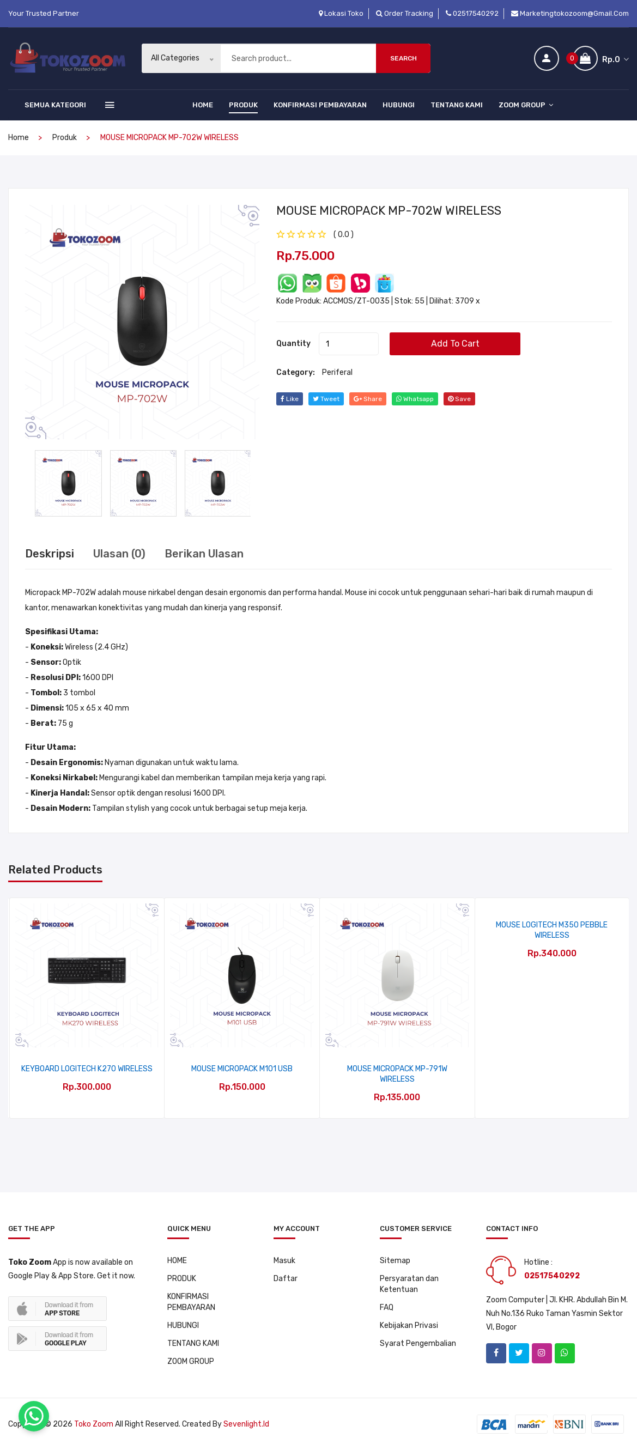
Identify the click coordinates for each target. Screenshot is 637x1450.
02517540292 (472, 13)
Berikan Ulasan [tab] (204, 553)
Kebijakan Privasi (409, 1325)
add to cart (455, 343)
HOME (202, 105)
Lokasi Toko (341, 13)
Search (403, 58)
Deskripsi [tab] (49, 553)
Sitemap (395, 1260)
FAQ (386, 1307)
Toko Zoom (93, 1424)
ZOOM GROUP (526, 105)
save (459, 398)
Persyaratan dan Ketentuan (409, 1284)
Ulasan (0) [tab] (119, 553)
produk (64, 137)
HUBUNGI (399, 105)
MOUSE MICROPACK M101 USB (242, 1068)
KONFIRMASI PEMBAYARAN (320, 105)
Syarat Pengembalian (418, 1343)
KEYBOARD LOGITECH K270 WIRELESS (87, 1068)
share (368, 398)
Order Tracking (404, 13)
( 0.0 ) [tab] (343, 234)
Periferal (337, 372)
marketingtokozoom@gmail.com (570, 13)
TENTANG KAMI (456, 105)
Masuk (284, 1260)
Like (290, 398)
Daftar (286, 1278)
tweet (326, 398)
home (18, 137)
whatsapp (415, 398)
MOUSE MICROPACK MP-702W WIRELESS (388, 210)
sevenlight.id (246, 1424)
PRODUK (243, 105)
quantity (293, 343)
